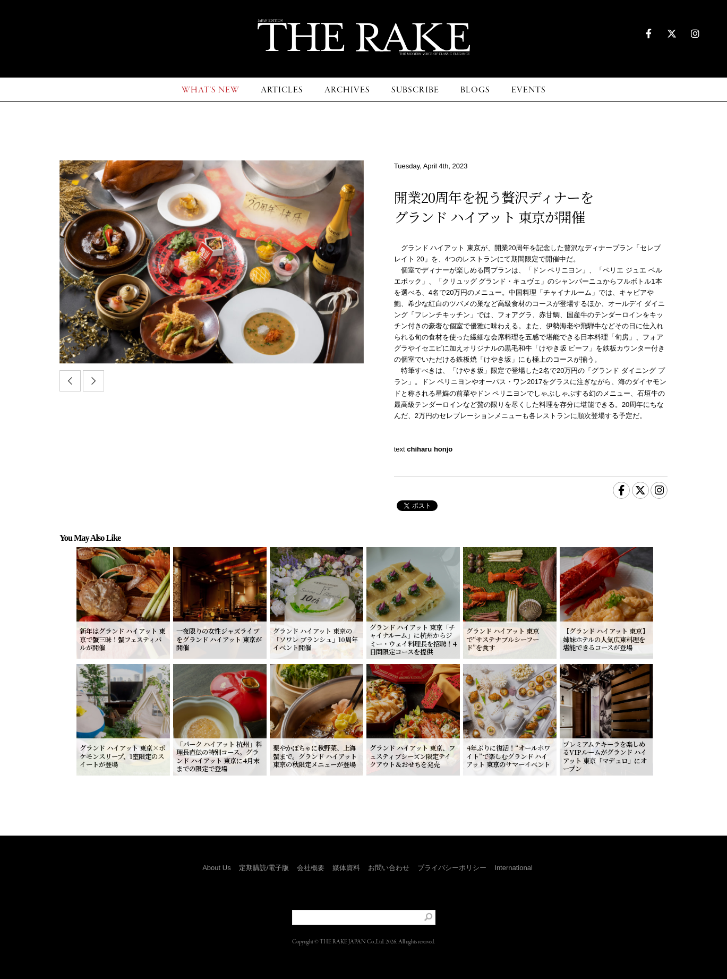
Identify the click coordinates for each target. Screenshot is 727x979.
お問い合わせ (388, 868)
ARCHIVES (347, 90)
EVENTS (528, 90)
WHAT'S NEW (211, 90)
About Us (216, 868)
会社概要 (310, 868)
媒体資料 (346, 868)
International (513, 868)
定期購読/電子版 (264, 868)
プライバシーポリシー (451, 868)
